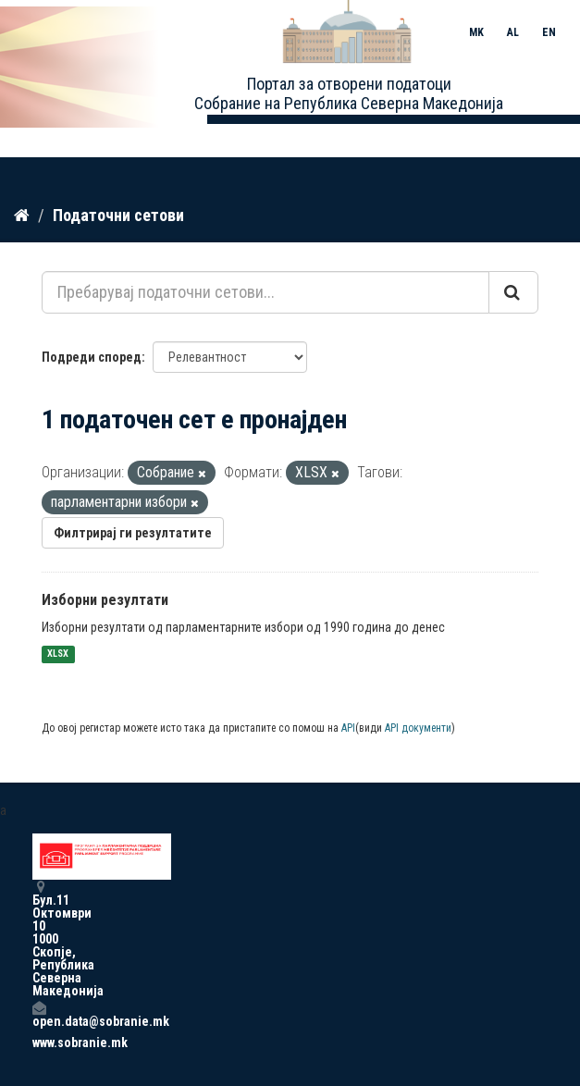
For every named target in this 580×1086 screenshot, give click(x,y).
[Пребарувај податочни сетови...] (265, 292)
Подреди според (92, 357)
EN (549, 32)
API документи (418, 728)
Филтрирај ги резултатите (133, 532)
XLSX (57, 654)
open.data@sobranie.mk (38, 1014)
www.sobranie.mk (38, 1042)
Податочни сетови (118, 215)
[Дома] (22, 215)
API (348, 728)
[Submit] (513, 292)
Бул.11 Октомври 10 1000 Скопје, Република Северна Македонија (38, 938)
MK (476, 32)
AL (513, 32)
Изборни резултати (105, 600)
